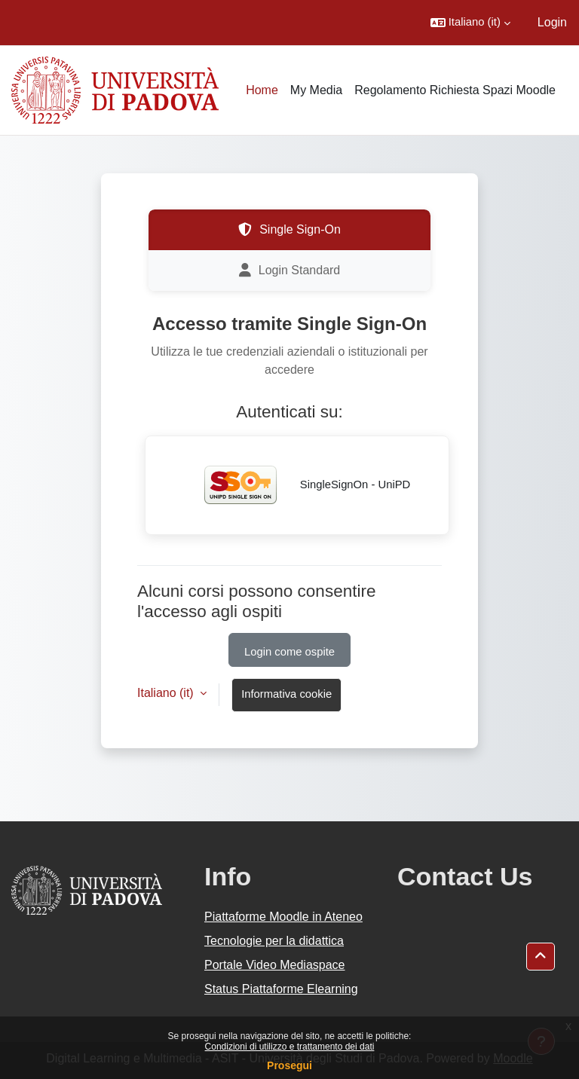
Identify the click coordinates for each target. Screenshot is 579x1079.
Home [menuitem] (262, 90)
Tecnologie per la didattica (274, 940)
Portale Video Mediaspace (274, 964)
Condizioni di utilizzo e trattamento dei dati (290, 1046)
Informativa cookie (286, 694)
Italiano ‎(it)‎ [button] (167, 692)
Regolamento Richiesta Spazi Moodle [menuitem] (455, 90)
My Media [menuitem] (316, 90)
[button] (470, 22)
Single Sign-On (289, 230)
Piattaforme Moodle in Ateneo (283, 916)
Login (552, 22)
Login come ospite (289, 652)
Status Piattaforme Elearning (281, 989)
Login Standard (290, 270)
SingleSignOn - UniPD (297, 485)
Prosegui (289, 1065)
